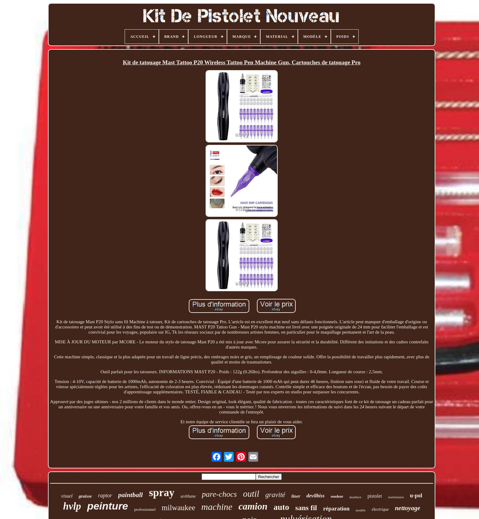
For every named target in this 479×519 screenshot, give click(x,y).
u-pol (416, 495)
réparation (336, 508)
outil (251, 494)
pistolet (374, 496)
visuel (66, 496)
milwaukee (178, 507)
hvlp (72, 506)
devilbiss (315, 496)
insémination (396, 497)
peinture (107, 506)
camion (253, 506)
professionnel (144, 509)
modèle (360, 510)
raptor (105, 495)
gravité (275, 495)
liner (295, 496)
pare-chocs (219, 494)
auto (281, 507)
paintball (130, 495)
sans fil (306, 508)
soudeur (337, 496)
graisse (85, 496)
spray (161, 493)
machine (216, 507)
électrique (380, 509)
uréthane (188, 496)
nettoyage (407, 508)
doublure (355, 497)
